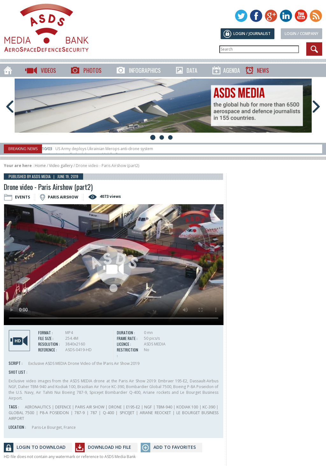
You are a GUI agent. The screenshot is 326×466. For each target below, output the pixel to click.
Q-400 (108, 412)
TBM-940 (164, 407)
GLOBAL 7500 (21, 412)
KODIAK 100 (187, 407)
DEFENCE (63, 407)
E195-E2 (133, 407)
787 (93, 412)
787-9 (79, 412)
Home (40, 165)
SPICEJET (127, 412)
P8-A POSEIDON (54, 412)
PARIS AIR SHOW (89, 407)
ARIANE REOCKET (155, 412)
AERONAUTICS (38, 407)
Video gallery (61, 165)
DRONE (115, 407)
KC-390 (208, 407)
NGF (148, 407)
